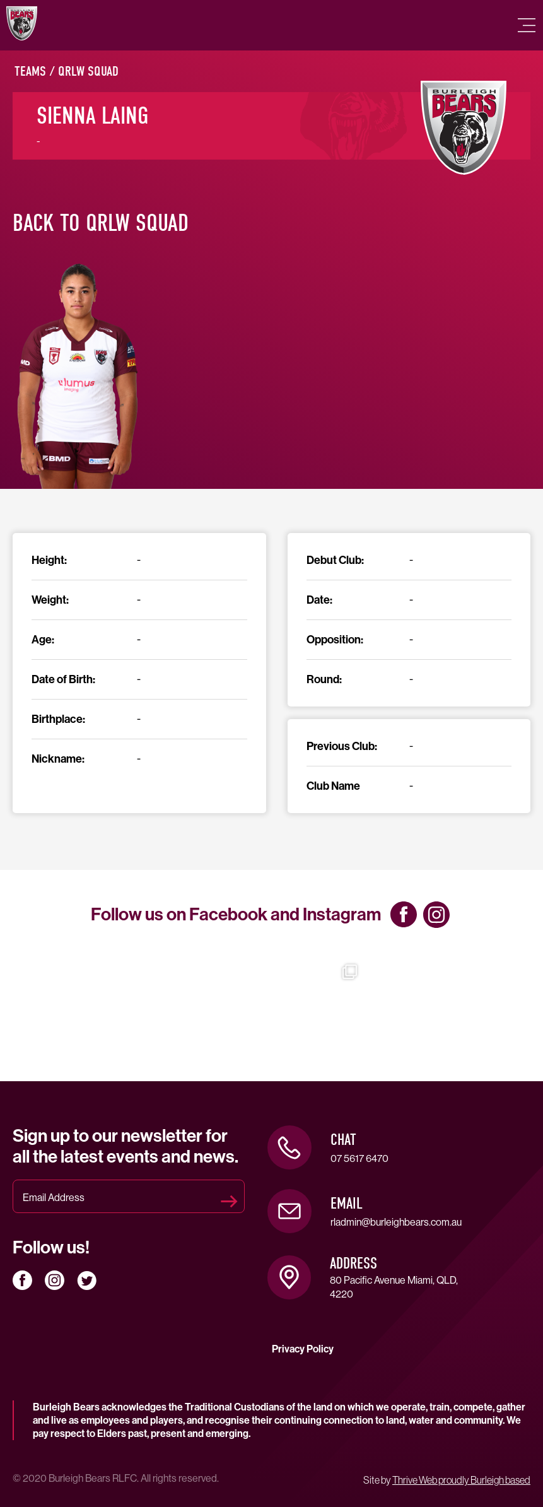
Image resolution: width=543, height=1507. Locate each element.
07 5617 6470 (359, 1158)
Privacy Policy (303, 1349)
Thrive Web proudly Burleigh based (461, 1480)
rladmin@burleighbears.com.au (396, 1222)
